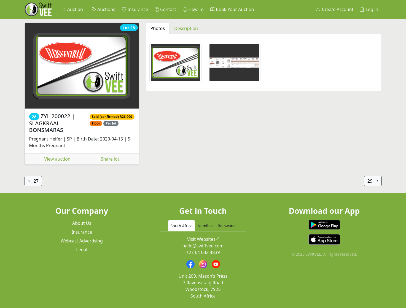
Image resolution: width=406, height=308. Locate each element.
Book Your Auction (232, 9)
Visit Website (203, 239)
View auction (57, 159)
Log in (369, 9)
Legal (81, 250)
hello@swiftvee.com (203, 246)
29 (372, 181)
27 (33, 181)
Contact (165, 9)
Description (186, 28)
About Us (81, 223)
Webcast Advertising (82, 241)
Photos (157, 28)
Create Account (334, 9)
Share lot (110, 159)
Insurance (135, 9)
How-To (193, 9)
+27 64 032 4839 (203, 252)
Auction (72, 9)
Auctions (103, 9)
